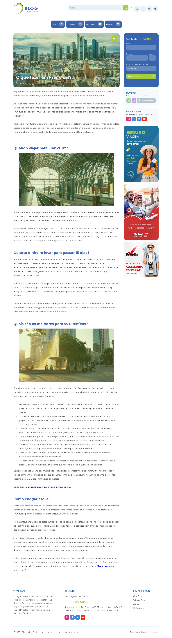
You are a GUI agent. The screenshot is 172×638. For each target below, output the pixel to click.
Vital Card (137, 596)
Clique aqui (103, 566)
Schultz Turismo (140, 600)
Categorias (94, 24)
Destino (129, 43)
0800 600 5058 (146, 100)
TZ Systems (138, 608)
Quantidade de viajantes (137, 64)
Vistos (136, 604)
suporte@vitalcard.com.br (76, 596)
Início (57, 24)
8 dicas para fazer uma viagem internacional (48, 487)
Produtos (75, 24)
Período (129, 54)
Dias (151, 54)
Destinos (114, 24)
